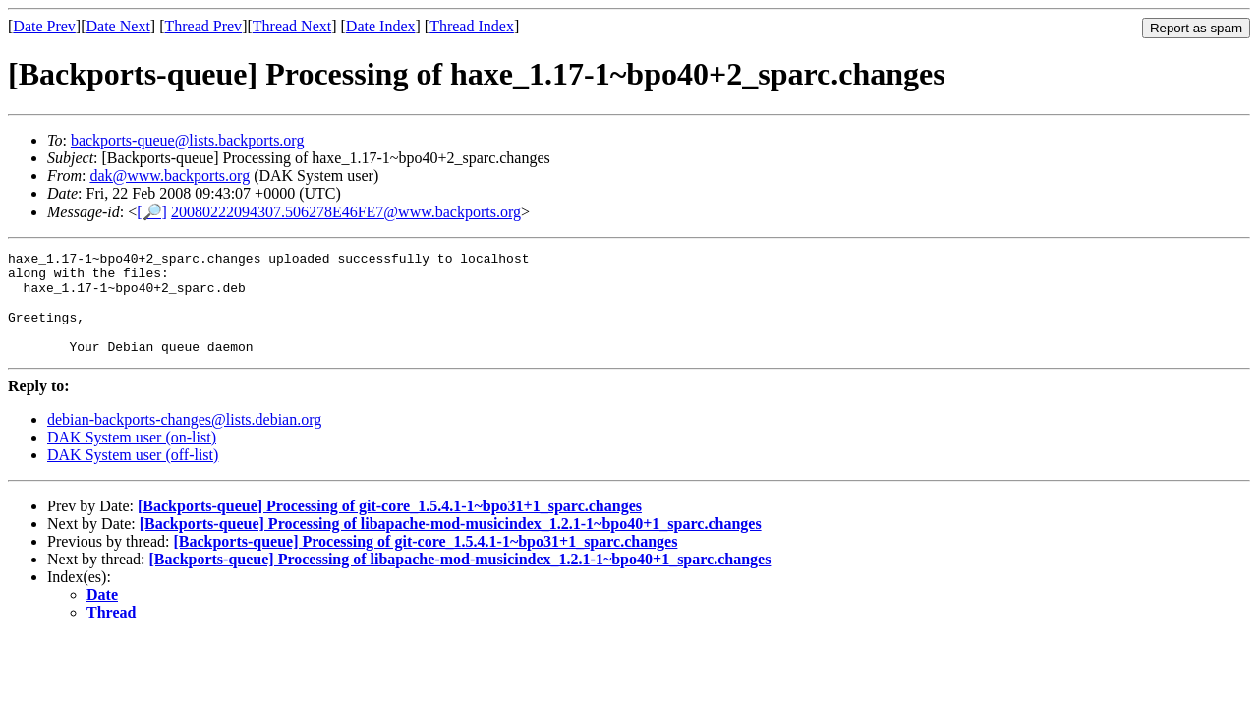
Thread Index (471, 26)
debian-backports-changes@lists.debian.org (184, 440)
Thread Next (292, 26)
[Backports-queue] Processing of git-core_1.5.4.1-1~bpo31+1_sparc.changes (390, 526)
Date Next (118, 26)
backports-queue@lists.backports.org (188, 140)
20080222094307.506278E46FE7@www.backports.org (346, 212)
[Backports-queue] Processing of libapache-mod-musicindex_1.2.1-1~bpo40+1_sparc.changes (451, 544)
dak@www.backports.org (169, 175)
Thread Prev (203, 26)
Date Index (381, 26)
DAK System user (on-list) (131, 457)
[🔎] (152, 212)
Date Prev (44, 26)
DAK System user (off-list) (132, 475)
